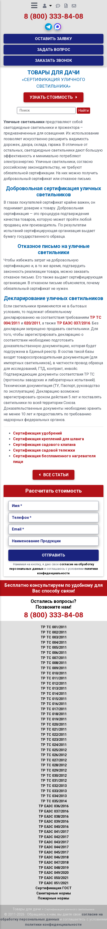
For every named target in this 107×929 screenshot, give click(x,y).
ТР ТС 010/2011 (54, 673)
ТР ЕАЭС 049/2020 (53, 873)
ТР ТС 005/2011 (54, 648)
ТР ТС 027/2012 (54, 760)
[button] (48, 26)
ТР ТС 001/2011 (54, 627)
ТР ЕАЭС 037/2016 (73, 323)
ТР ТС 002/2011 (54, 632)
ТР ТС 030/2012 (54, 776)
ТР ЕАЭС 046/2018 (53, 857)
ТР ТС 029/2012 (54, 770)
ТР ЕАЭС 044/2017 (53, 847)
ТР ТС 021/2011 (54, 729)
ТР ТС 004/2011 (54, 643)
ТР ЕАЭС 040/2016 (53, 827)
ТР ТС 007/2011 (54, 658)
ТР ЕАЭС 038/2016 (53, 817)
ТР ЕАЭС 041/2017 (53, 832)
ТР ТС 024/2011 (54, 745)
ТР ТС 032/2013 (54, 786)
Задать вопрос (53, 49)
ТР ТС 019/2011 (54, 719)
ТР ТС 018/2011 (54, 714)
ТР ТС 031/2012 (54, 781)
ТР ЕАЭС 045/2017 (53, 852)
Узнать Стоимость (53, 97)
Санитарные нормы (53, 893)
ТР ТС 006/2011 (54, 653)
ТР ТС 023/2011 (54, 740)
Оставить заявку (53, 38)
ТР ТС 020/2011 (54, 725)
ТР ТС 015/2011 (54, 699)
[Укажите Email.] (53, 529)
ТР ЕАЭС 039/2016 (53, 822)
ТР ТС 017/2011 (54, 709)
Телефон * (21, 517)
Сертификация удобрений (37, 433)
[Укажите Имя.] (53, 506)
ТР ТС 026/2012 (54, 755)
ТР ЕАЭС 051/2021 (53, 883)
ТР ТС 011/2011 (54, 678)
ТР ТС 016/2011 (54, 704)
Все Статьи (53, 474)
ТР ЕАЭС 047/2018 (53, 863)
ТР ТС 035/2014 (54, 801)
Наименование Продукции (36, 541)
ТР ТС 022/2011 (54, 735)
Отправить (53, 555)
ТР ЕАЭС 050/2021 (53, 878)
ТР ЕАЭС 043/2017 (53, 842)
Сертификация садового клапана (44, 444)
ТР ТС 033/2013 (54, 791)
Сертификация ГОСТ (53, 888)
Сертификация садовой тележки (44, 450)
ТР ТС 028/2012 (54, 765)
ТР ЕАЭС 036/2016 (53, 806)
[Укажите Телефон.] (53, 518)
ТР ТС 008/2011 (54, 663)
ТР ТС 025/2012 (54, 750)
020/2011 (32, 323)
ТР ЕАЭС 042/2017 (53, 837)
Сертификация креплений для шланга (48, 439)
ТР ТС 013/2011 (54, 689)
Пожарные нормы (53, 898)
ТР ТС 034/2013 (54, 796)
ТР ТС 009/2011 (54, 668)
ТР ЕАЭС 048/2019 (53, 868)
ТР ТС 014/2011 (54, 694)
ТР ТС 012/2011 (54, 684)
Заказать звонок (53, 60)
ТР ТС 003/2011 (54, 637)
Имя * (17, 505)
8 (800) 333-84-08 (53, 16)
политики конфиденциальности (53, 925)
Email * (18, 529)
